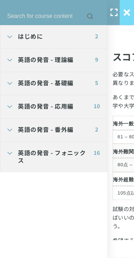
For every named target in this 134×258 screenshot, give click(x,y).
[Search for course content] (90, 16)
